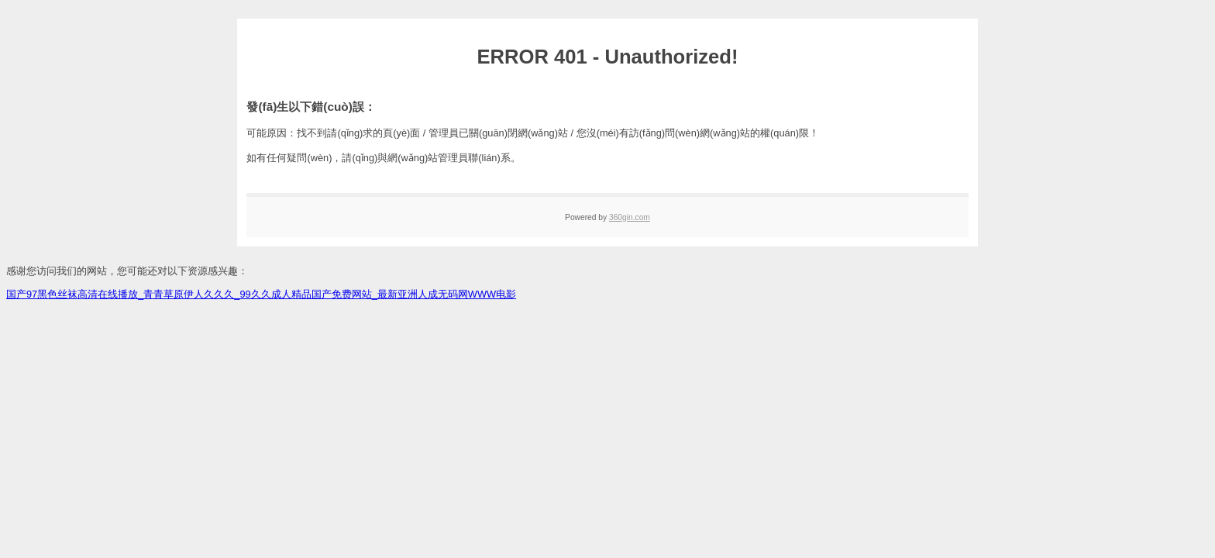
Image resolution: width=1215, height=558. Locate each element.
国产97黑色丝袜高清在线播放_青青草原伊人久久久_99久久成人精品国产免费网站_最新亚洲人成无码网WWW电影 (261, 294)
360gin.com (629, 217)
